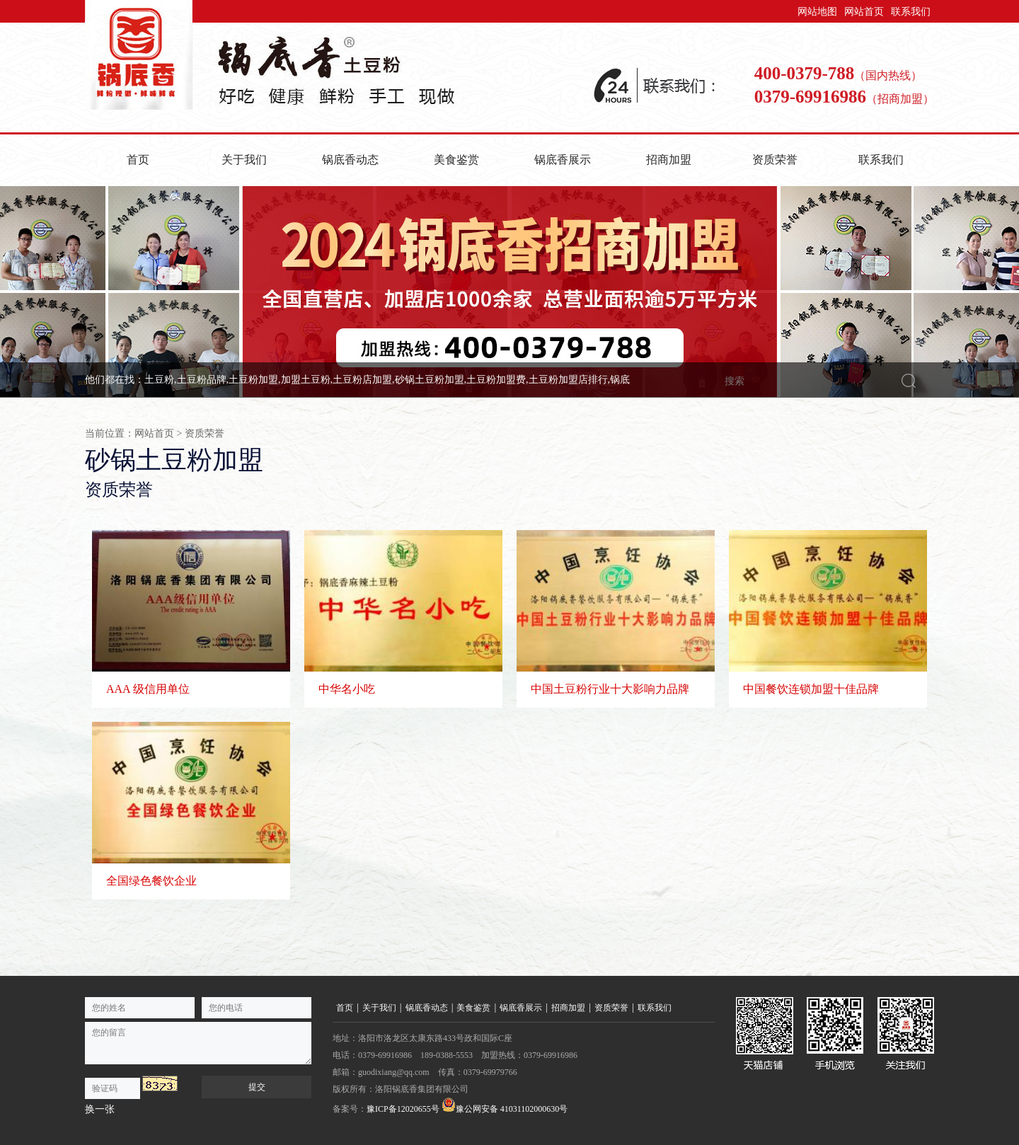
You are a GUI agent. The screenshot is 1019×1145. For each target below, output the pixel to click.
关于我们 (244, 160)
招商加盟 (668, 160)
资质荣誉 (775, 160)
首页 (138, 160)
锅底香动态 (350, 160)
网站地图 (817, 11)
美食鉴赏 (456, 160)
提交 (256, 1087)
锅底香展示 (562, 160)
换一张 (100, 1109)
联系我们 (911, 11)
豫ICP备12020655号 (403, 1109)
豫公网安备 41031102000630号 (505, 1106)
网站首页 (864, 11)
